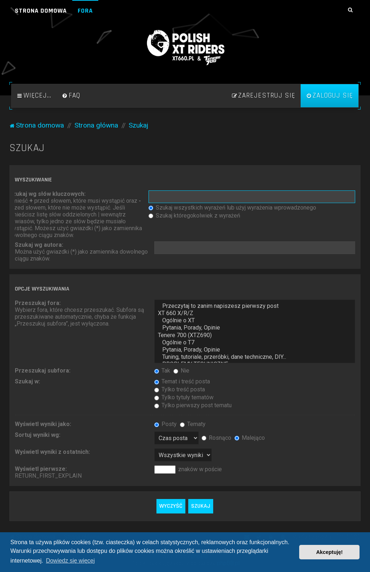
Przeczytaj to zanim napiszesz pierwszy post (254, 306)
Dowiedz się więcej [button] (70, 561)
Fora (85, 11)
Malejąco (250, 437)
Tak (162, 370)
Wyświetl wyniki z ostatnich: (52, 451)
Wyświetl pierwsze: (41, 468)
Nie (181, 370)
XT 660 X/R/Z (254, 313)
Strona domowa (41, 11)
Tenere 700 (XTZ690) (254, 335)
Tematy (193, 424)
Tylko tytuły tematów (184, 397)
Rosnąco (216, 437)
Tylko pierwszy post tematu (193, 405)
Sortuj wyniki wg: (37, 434)
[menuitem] (71, 95)
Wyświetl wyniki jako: (43, 424)
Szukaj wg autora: (39, 244)
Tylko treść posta (179, 389)
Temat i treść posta (182, 381)
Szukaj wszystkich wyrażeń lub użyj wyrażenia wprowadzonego (232, 207)
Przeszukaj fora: (38, 303)
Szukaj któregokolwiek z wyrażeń (194, 215)
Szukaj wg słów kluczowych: (47, 193)
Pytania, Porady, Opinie (254, 327)
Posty (165, 424)
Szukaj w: (27, 381)
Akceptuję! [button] (329, 552)
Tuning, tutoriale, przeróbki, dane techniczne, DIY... (254, 357)
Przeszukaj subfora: (42, 370)
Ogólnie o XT (254, 320)
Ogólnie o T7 (254, 342)
